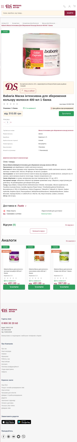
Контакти (4, 364)
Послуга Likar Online (8, 405)
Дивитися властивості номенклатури (15, 158)
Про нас (4, 348)
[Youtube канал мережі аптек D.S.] (14, 437)
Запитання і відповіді (8, 400)
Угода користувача (8, 369)
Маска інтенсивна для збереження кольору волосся (55, 130)
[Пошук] (69, 13)
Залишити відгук (38, 231)
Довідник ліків (6, 408)
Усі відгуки (69, 225)
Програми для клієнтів (9, 393)
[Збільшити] (11, 122)
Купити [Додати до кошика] (66, 114)
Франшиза (5, 356)
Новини (4, 354)
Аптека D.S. (5, 23)
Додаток (4, 398)
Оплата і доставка (7, 403)
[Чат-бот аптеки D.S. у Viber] (24, 437)
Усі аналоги (70, 241)
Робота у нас (6, 359)
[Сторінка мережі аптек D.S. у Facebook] (4, 437)
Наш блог (5, 385)
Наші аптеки (5, 390)
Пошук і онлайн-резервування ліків (13, 387)
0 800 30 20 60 (10, 323)
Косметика (15, 23)
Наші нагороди (6, 351)
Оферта (4, 372)
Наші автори (6, 361)
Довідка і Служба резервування (12, 395)
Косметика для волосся (31, 23)
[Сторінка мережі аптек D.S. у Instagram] (9, 437)
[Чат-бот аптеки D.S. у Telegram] (19, 437)
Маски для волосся (48, 23)
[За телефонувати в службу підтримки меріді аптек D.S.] (64, 7)
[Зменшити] (4, 122)
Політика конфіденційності (10, 366)
